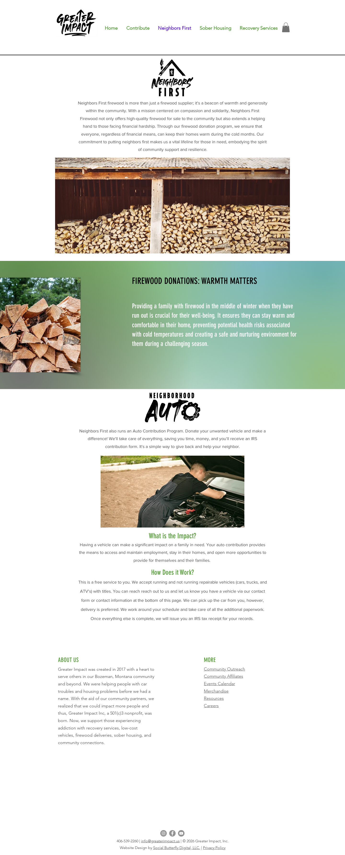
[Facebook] (172, 833)
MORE (210, 659)
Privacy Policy (214, 847)
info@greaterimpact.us (160, 841)
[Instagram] (163, 833)
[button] (258, 28)
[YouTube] (181, 833)
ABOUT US (68, 659)
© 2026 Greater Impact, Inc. (206, 841)
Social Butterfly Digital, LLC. (176, 847)
